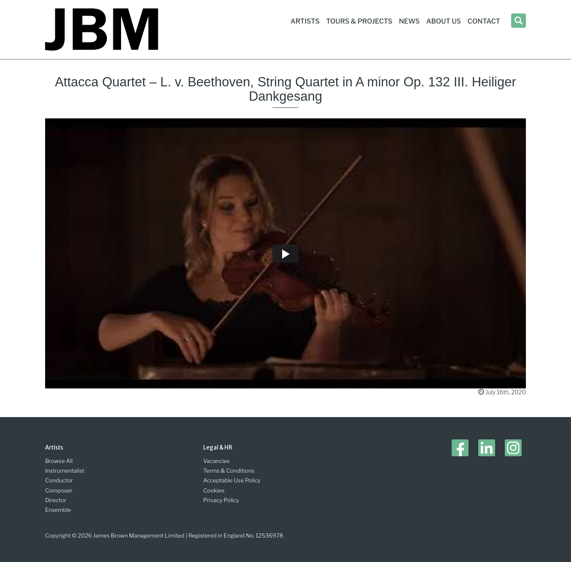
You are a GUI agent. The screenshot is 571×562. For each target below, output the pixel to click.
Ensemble (58, 509)
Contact (484, 21)
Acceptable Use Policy (232, 480)
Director (55, 500)
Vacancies (216, 461)
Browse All (59, 461)
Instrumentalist (64, 470)
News (409, 21)
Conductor (59, 480)
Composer (59, 490)
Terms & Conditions (228, 470)
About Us (443, 21)
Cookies (213, 490)
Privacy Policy (221, 500)
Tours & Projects (359, 21)
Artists (305, 21)
